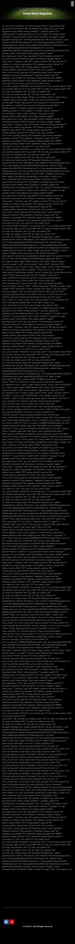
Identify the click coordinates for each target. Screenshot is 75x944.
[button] (72, 3)
